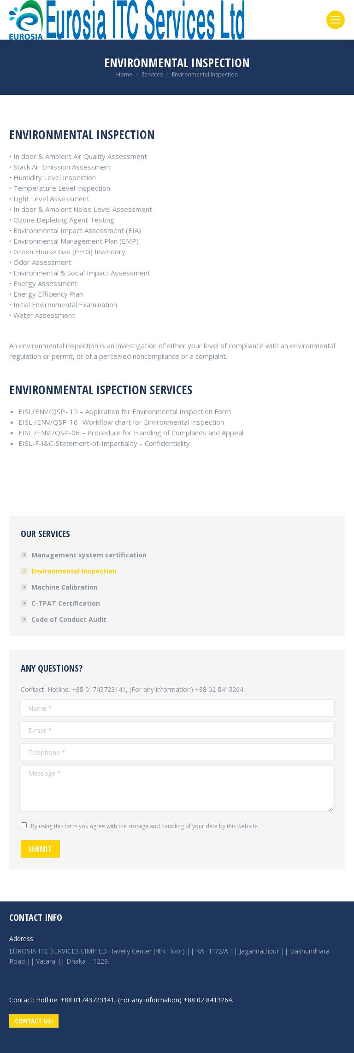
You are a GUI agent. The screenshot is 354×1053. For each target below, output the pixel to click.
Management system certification (89, 554)
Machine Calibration (64, 587)
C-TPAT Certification (65, 603)
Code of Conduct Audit (68, 619)
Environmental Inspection (74, 571)
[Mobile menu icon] (335, 20)
